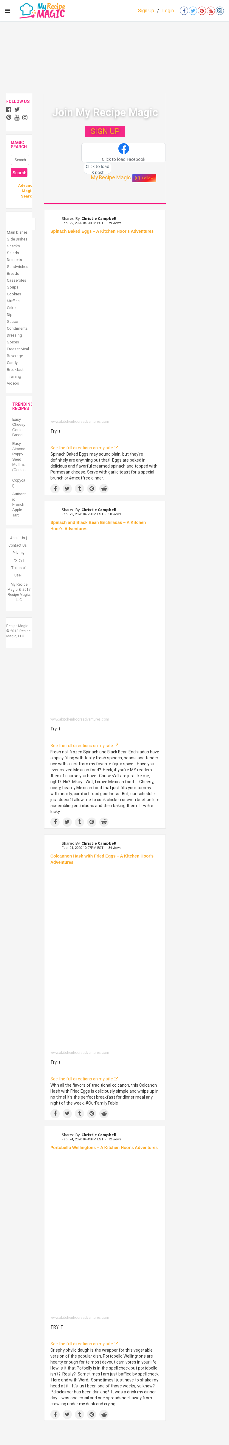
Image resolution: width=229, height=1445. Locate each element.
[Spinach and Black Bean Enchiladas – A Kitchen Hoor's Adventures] (104, 626)
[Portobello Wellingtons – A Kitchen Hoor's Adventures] (104, 1234)
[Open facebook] (184, 11)
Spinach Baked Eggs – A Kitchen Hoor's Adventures (102, 231)
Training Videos (14, 379)
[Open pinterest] (202, 11)
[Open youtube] (211, 11)
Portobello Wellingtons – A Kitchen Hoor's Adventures (104, 1147)
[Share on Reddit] (104, 488)
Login (168, 10)
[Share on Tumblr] (79, 488)
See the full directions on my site (84, 447)
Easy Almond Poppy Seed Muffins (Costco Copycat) (19, 464)
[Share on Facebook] (55, 488)
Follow (144, 178)
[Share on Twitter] (67, 488)
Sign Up (146, 10)
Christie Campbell (98, 218)
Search (20, 172)
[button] (123, 153)
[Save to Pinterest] (91, 488)
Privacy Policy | (18, 556)
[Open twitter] (193, 11)
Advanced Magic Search (27, 190)
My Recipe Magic (111, 178)
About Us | (18, 538)
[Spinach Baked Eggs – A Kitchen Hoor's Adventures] (104, 328)
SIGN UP (105, 131)
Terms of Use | (18, 571)
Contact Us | (18, 545)
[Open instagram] (220, 11)
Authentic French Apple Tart (19, 504)
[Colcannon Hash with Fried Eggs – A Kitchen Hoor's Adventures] (104, 959)
